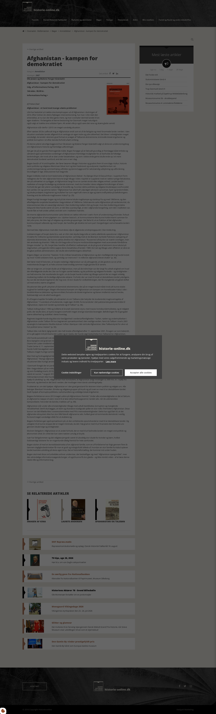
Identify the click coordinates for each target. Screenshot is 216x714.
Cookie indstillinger (71, 372)
